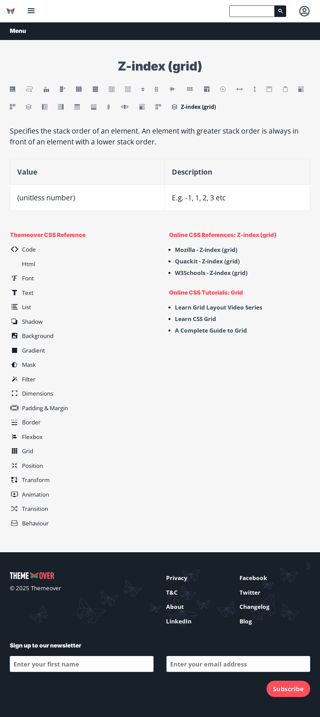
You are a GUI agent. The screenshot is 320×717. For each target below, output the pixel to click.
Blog (245, 621)
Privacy (176, 578)
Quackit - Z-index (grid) (207, 261)
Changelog (254, 607)
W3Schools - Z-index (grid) (211, 273)
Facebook (253, 578)
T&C (172, 592)
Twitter (249, 592)
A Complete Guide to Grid (211, 330)
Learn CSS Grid (195, 319)
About (175, 607)
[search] (252, 11)
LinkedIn (178, 621)
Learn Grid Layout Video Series (218, 307)
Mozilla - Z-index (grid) (206, 250)
